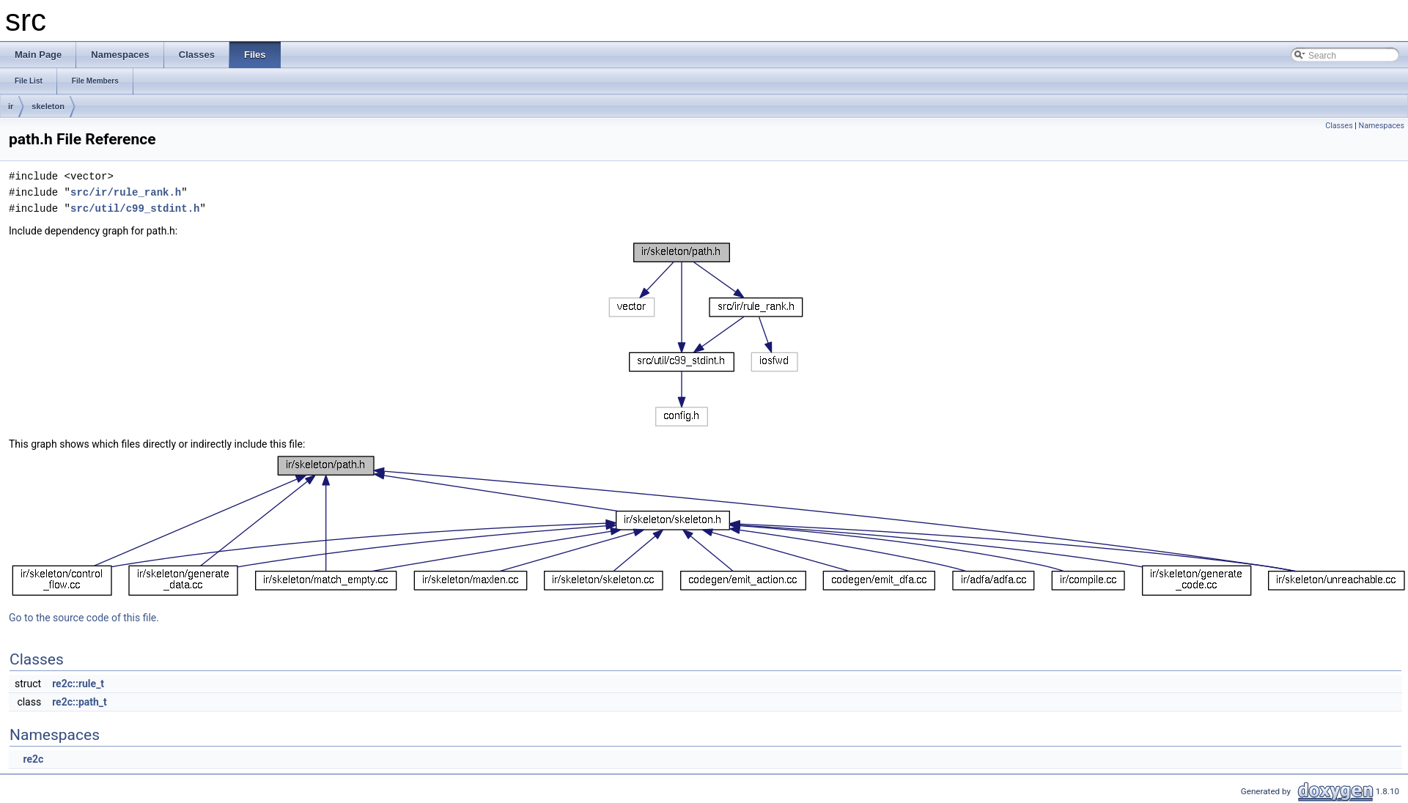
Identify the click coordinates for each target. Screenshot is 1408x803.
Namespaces (1381, 125)
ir (10, 106)
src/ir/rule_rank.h (125, 192)
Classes (1338, 125)
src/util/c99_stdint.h (134, 208)
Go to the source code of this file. (84, 617)
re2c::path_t (79, 702)
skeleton (48, 106)
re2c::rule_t (78, 683)
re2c (33, 759)
